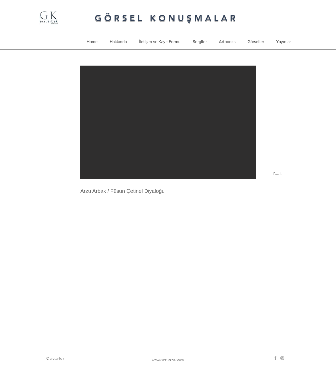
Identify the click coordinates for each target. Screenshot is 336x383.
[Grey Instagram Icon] (282, 358)
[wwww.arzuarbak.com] (168, 359)
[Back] (278, 174)
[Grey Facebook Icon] (275, 358)
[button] (168, 122)
